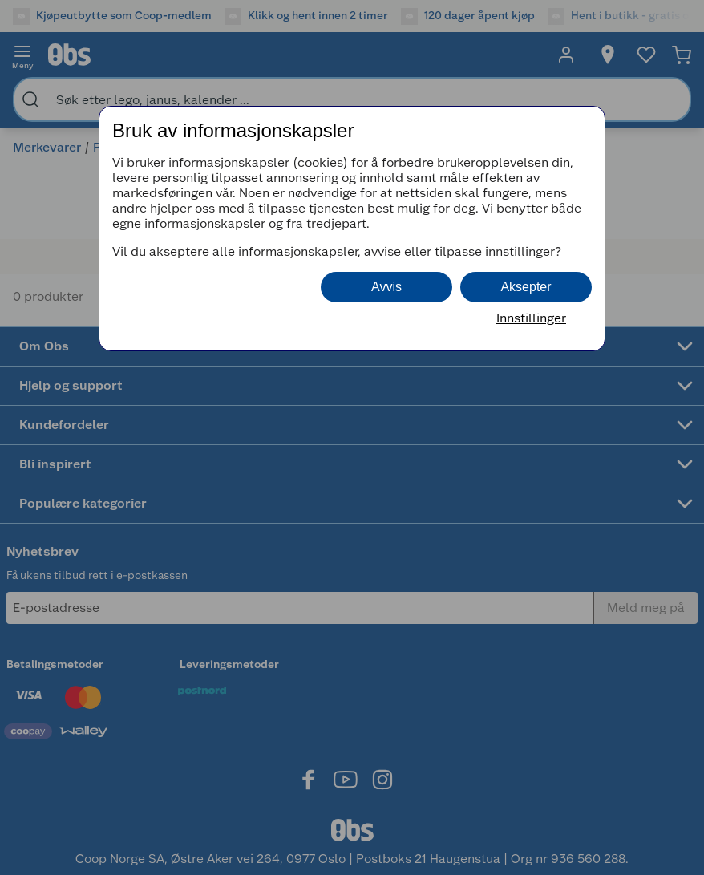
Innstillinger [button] (531, 318)
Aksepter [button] (525, 287)
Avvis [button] (386, 287)
